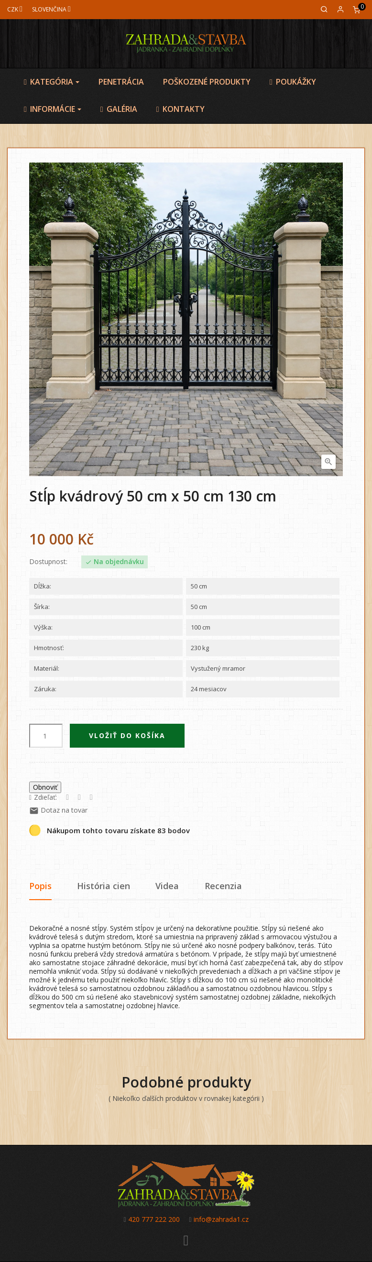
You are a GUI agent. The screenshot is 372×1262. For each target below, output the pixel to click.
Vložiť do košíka (127, 735)
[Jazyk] (51, 9)
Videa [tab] (167, 886)
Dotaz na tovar (58, 810)
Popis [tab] (40, 886)
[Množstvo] (46, 736)
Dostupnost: (48, 561)
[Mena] (14, 9)
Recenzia (223, 886)
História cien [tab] (103, 886)
